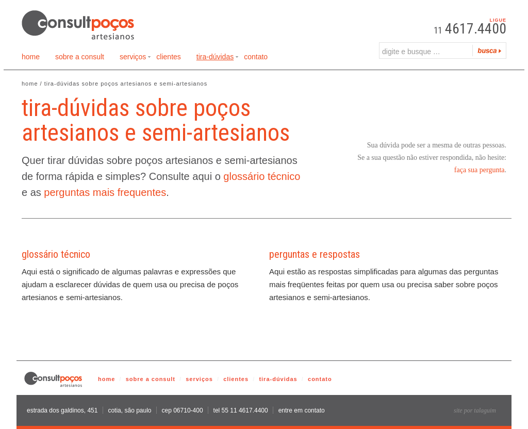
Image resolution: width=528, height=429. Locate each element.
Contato (256, 57)
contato (320, 379)
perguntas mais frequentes (105, 192)
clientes (236, 379)
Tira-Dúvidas (217, 59)
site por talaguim (475, 410)
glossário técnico (261, 176)
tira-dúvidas (278, 379)
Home (31, 57)
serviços (199, 379)
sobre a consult (150, 379)
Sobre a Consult (79, 57)
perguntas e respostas (314, 254)
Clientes (168, 57)
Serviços (135, 59)
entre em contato (301, 410)
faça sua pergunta (479, 170)
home (106, 379)
